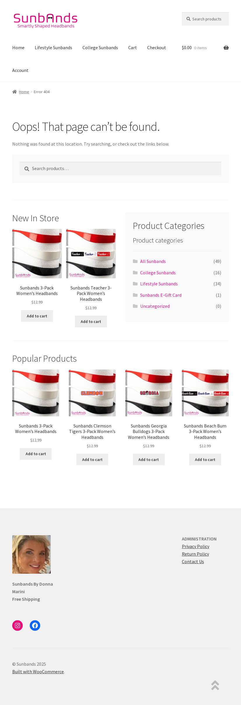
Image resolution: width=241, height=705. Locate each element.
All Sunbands (153, 261)
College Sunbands (100, 47)
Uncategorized (155, 306)
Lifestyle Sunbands (53, 47)
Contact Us (193, 561)
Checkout (156, 47)
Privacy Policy (195, 546)
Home (18, 47)
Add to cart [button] (37, 316)
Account (20, 70)
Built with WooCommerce (38, 671)
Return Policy (195, 554)
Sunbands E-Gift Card (161, 295)
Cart (132, 47)
